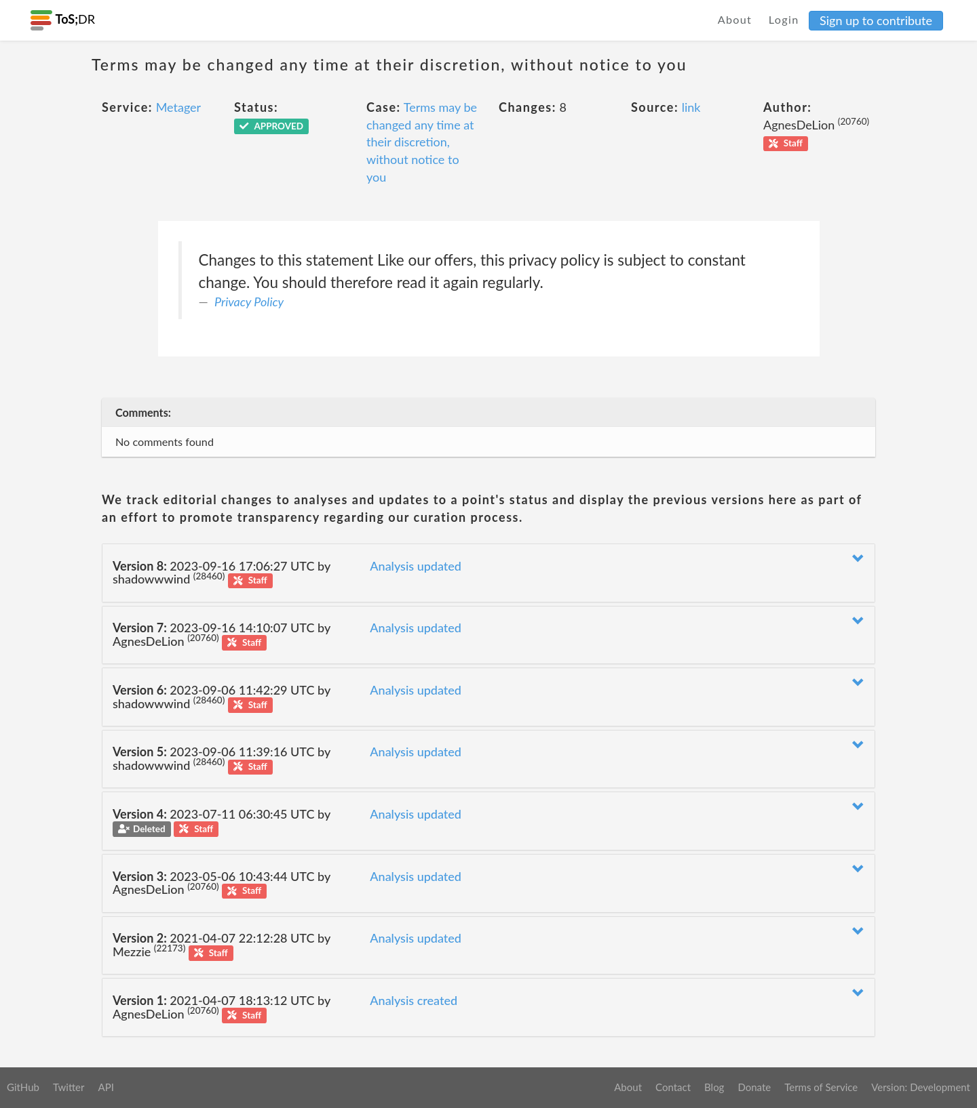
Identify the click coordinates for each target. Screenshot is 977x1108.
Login (784, 19)
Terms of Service (821, 1087)
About (735, 19)
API (105, 1087)
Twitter (69, 1087)
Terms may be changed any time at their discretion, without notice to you (421, 142)
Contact (673, 1087)
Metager (179, 107)
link (691, 107)
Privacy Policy (249, 301)
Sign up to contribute (876, 20)
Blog (714, 1087)
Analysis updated (415, 565)
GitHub (23, 1087)
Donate (754, 1087)
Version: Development (920, 1087)
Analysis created (413, 1000)
